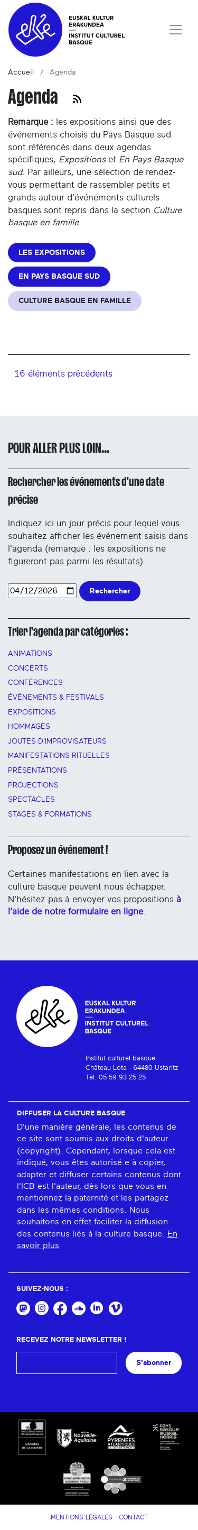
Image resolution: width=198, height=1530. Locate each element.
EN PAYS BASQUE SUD (59, 276)
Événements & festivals (56, 697)
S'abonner (153, 1363)
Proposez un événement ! (58, 850)
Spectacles (31, 799)
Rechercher (110, 591)
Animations (30, 653)
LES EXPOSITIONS (51, 252)
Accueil (21, 72)
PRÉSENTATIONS (37, 770)
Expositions (32, 712)
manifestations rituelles (59, 755)
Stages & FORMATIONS (50, 814)
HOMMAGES (29, 726)
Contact (133, 1517)
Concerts (28, 668)
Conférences (35, 682)
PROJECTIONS (33, 785)
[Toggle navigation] (176, 30)
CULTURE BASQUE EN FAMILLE (74, 301)
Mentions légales (81, 1517)
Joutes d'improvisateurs (57, 741)
